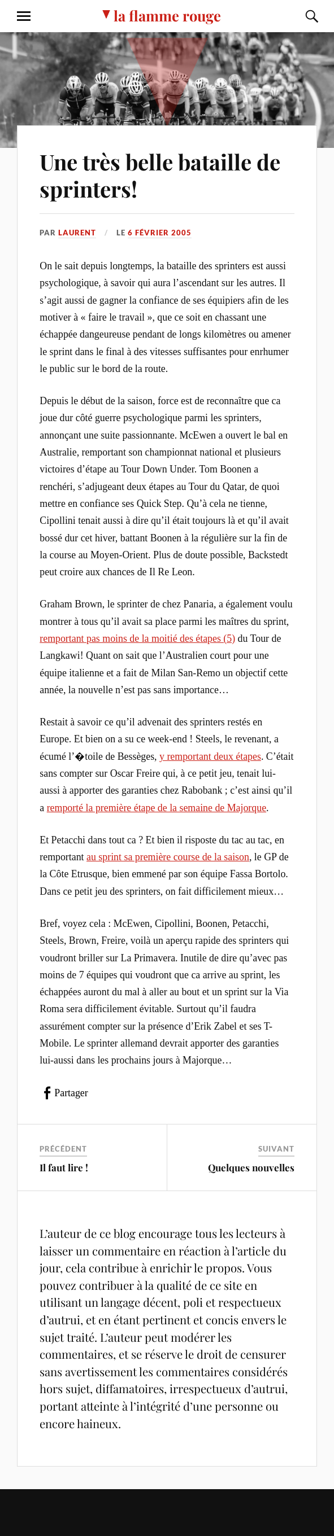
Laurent (77, 232)
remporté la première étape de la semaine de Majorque (156, 807)
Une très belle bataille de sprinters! (160, 175)
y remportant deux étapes (210, 756)
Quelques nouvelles (251, 1167)
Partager (71, 1093)
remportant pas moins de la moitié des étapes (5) (137, 638)
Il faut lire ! (64, 1167)
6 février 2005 (160, 232)
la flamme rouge (167, 15)
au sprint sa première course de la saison (167, 857)
